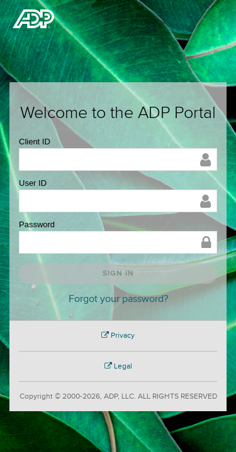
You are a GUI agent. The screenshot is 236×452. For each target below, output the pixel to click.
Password (37, 224)
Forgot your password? (118, 299)
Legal (118, 366)
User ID (33, 183)
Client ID (34, 141)
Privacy (118, 335)
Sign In (118, 273)
